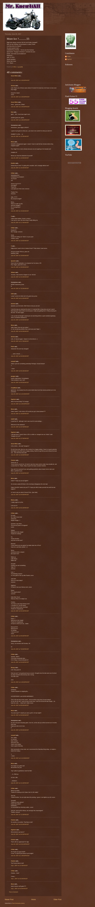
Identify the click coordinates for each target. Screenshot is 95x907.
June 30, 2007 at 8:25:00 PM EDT (20, 824)
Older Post (57, 899)
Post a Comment (13, 892)
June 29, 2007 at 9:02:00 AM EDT (20, 331)
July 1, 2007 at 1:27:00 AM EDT (19, 865)
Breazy (13, 667)
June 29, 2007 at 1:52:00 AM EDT (20, 167)
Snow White (14, 76)
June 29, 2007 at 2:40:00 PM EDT (20, 455)
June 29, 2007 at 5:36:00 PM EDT (20, 473)
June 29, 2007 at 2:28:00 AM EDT (20, 240)
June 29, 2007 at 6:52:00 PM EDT (20, 611)
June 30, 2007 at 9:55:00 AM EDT (20, 730)
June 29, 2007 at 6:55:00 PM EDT (20, 636)
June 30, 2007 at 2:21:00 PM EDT (20, 783)
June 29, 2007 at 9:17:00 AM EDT (20, 341)
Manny (13, 500)
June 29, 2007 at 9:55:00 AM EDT (20, 382)
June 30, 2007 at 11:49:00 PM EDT (20, 855)
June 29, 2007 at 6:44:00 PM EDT (20, 494)
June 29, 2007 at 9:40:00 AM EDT (20, 356)
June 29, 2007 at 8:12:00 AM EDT (20, 298)
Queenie (13, 261)
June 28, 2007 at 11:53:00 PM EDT (20, 80)
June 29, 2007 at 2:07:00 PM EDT (20, 427)
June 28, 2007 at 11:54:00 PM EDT (20, 106)
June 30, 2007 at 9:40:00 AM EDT (20, 715)
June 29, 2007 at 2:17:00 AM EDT (20, 222)
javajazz (13, 376)
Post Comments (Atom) (18, 903)
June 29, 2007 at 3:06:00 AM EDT (20, 267)
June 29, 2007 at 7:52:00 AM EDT (20, 288)
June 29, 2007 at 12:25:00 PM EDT (20, 404)
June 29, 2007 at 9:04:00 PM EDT (20, 662)
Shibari (13, 272)
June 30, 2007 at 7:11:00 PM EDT (20, 814)
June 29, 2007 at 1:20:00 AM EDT (20, 158)
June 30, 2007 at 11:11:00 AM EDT (20, 758)
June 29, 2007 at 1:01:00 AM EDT (20, 136)
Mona (12, 141)
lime (12, 112)
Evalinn (13, 163)
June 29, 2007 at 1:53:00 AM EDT (20, 211)
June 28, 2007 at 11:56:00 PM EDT (20, 120)
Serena (13, 85)
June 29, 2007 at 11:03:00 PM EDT (20, 682)
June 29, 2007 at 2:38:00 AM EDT (20, 255)
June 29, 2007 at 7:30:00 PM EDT (20, 649)
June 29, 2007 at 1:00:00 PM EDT (20, 413)
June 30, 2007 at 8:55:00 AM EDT (20, 705)
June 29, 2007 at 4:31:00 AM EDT (20, 277)
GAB (12, 293)
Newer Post (9, 899)
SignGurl (13, 399)
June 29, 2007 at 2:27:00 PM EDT (20, 438)
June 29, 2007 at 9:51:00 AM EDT (20, 371)
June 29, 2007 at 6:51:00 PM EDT (20, 507)
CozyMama (14, 387)
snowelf (13, 361)
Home (33, 899)
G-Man (13, 173)
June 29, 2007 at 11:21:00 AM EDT (20, 394)
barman (13, 303)
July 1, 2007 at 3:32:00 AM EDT (19, 878)
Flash (12, 346)
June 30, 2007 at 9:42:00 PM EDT (20, 834)
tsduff (12, 419)
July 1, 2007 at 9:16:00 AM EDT (19, 888)
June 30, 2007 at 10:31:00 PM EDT (20, 844)
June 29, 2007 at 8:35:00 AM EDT (20, 320)
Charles (13, 460)
